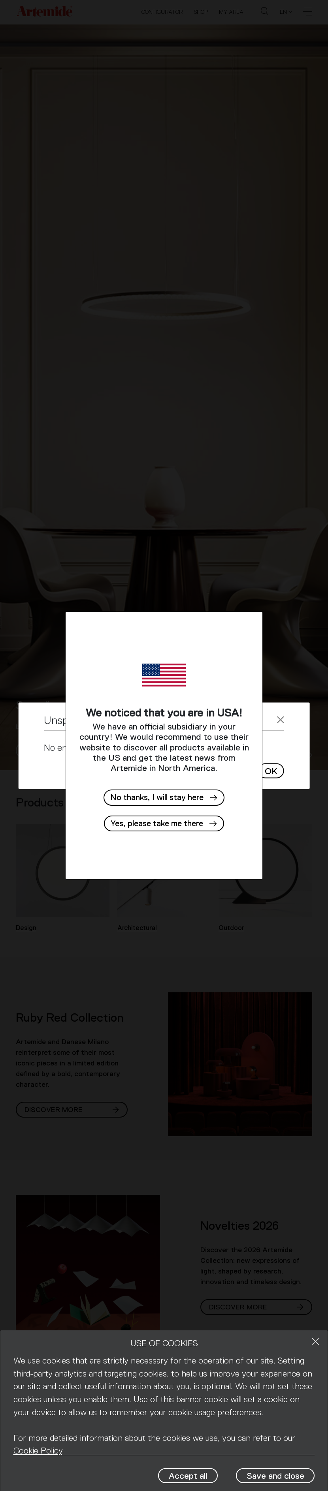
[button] (164, 824)
